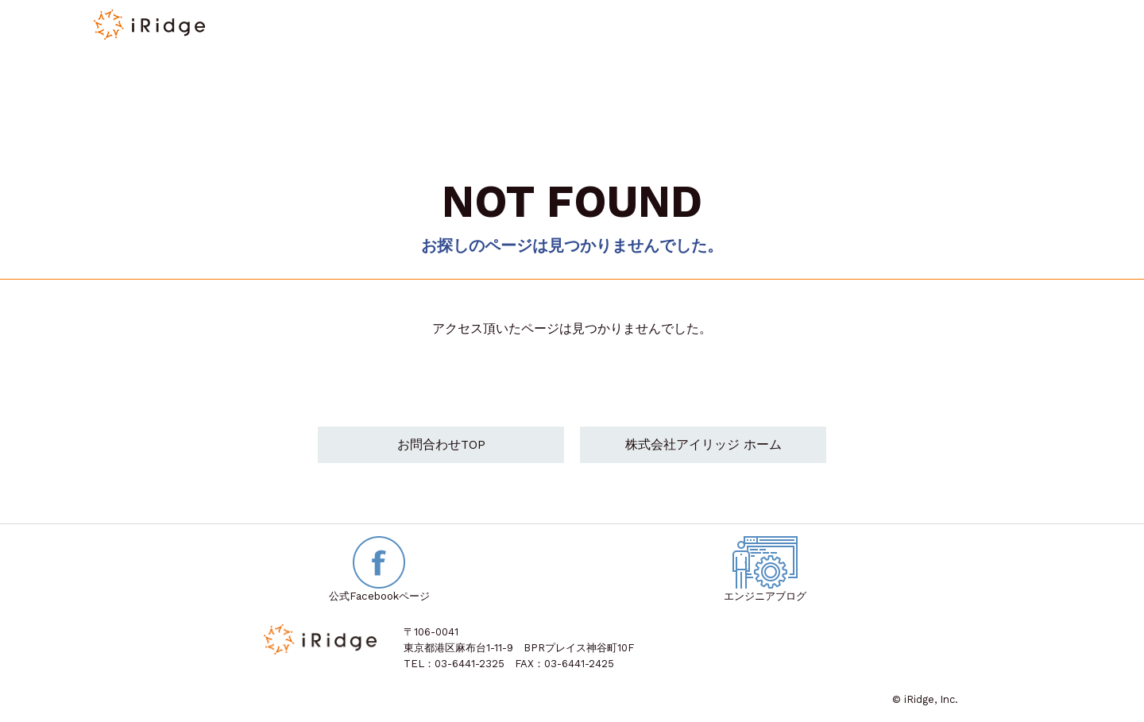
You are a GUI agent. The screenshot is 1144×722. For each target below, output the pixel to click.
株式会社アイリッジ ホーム (703, 446)
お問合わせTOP (441, 446)
